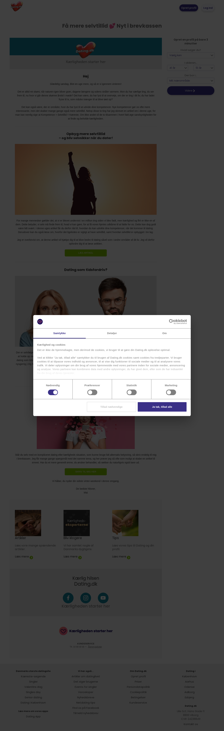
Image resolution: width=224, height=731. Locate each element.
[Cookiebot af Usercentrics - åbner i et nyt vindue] (171, 321)
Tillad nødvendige (111, 406)
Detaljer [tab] (112, 333)
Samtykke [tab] (59, 333)
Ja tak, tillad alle (162, 406)
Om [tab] (164, 333)
